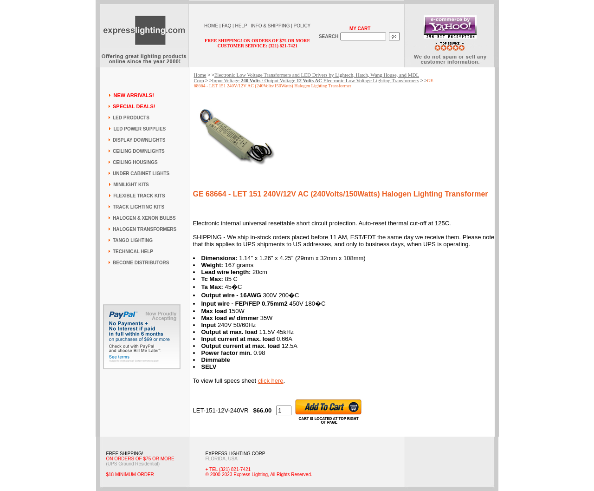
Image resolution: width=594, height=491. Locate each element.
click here (271, 380)
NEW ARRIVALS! (133, 95)
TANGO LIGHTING (133, 240)
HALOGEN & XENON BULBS (144, 218)
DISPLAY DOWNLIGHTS (139, 140)
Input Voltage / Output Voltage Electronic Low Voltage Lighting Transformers (315, 80)
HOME (211, 25)
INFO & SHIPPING (270, 25)
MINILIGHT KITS (131, 184)
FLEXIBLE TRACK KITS (139, 195)
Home (200, 75)
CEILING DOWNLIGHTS (139, 151)
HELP (241, 25)
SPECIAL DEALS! (134, 106)
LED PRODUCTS (131, 117)
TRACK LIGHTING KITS (138, 206)
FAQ (226, 25)
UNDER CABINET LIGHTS (141, 173)
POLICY (302, 25)
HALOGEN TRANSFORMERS (144, 229)
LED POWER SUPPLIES (139, 128)
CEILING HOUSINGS (135, 162)
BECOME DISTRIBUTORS (141, 262)
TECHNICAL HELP (133, 251)
